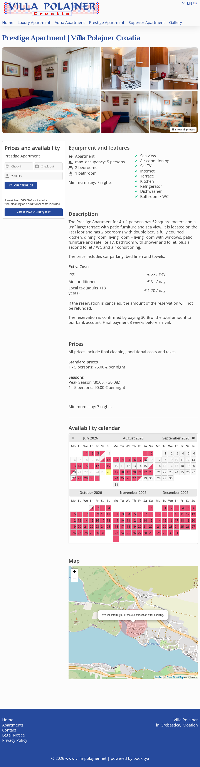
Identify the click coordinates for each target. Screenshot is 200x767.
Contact (9, 730)
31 (116, 484)
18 (182, 466)
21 (159, 472)
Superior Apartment (147, 22)
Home (7, 22)
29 (145, 478)
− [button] (74, 578)
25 (182, 472)
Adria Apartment (70, 22)
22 (164, 472)
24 (176, 472)
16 (151, 466)
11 (122, 466)
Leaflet (158, 677)
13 (134, 466)
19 (188, 466)
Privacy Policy (14, 740)
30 (151, 478)
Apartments (13, 725)
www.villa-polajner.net (85, 758)
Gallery (175, 22)
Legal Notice (13, 735)
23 (171, 472)
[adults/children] (34, 176)
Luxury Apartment (34, 22)
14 (139, 466)
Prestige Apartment (106, 22)
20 (193, 466)
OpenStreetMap (175, 677)
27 (74, 478)
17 (176, 466)
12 (128, 466)
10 (116, 466)
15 (145, 466)
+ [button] (74, 572)
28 (139, 478)
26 (108, 472)
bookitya (141, 758)
